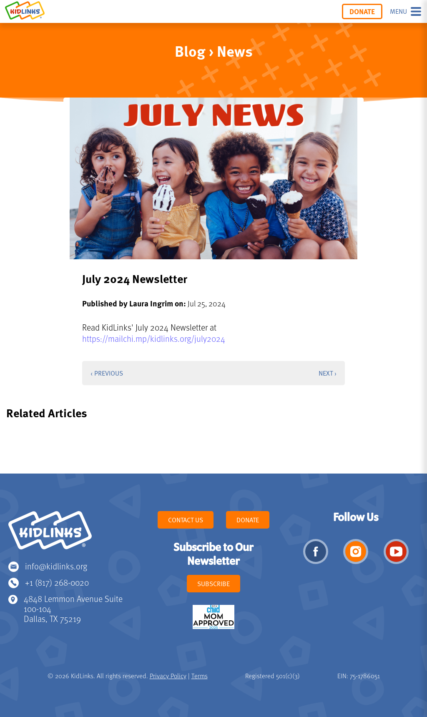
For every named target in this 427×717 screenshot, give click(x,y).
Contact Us (185, 520)
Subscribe (213, 584)
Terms (199, 676)
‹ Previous (106, 373)
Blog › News (214, 50)
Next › (328, 373)
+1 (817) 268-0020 (57, 582)
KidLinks (50, 534)
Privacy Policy (168, 676)
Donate (362, 11)
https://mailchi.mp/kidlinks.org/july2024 (153, 338)
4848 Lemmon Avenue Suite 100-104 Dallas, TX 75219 (73, 608)
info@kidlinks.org (56, 565)
